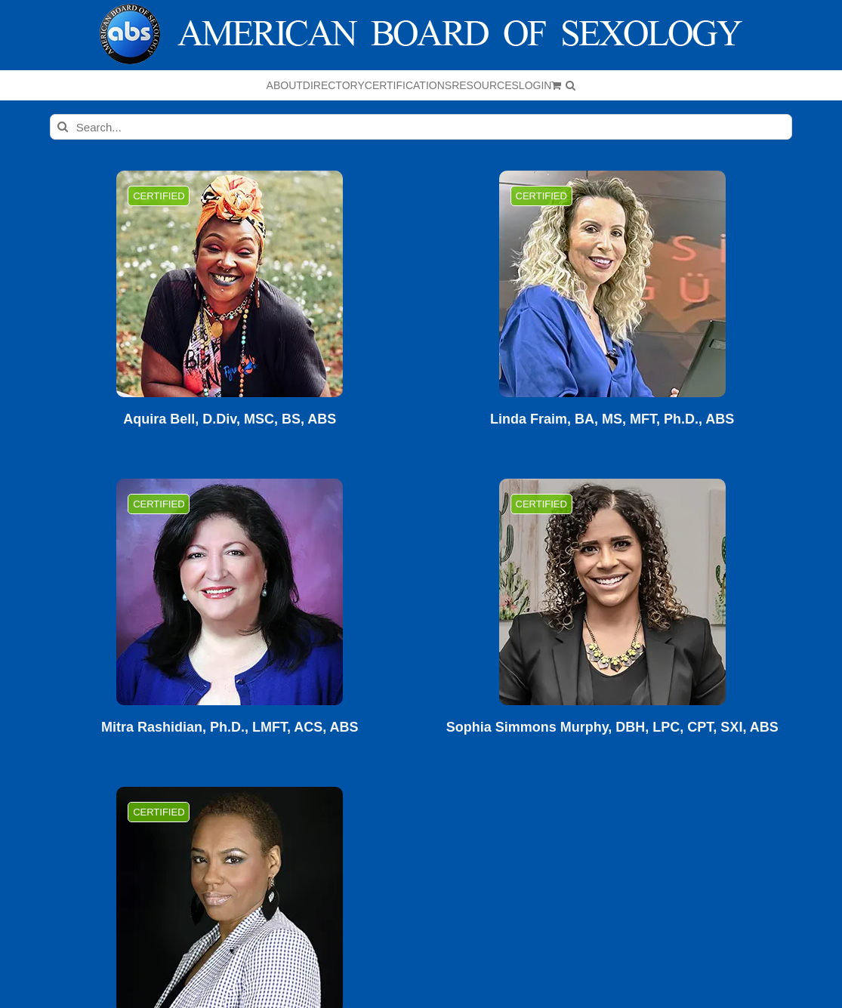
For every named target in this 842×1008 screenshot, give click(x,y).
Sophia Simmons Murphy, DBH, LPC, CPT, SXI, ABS (612, 727)
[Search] (63, 127)
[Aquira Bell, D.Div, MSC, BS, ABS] (229, 284)
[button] (570, 85)
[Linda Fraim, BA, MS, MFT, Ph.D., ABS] (612, 284)
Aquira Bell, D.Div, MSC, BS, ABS (229, 419)
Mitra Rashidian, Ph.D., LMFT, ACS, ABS (230, 727)
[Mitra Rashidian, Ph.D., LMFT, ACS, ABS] (229, 592)
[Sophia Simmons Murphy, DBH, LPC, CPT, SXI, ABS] (612, 592)
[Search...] (421, 127)
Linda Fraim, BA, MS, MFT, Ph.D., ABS (612, 419)
